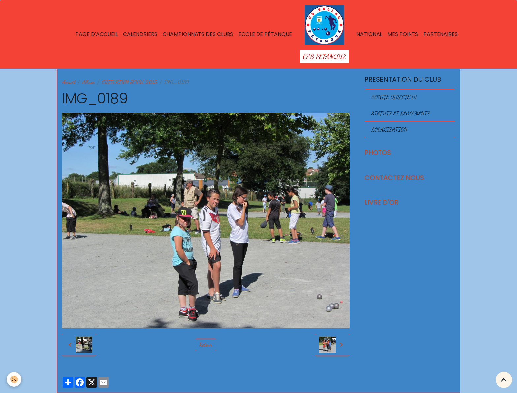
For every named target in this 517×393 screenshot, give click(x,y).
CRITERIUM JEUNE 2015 (129, 82)
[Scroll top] (504, 380)
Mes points (402, 34)
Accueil (68, 82)
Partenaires (440, 34)
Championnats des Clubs (198, 34)
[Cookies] (14, 379)
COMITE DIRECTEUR (394, 97)
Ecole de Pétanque (265, 34)
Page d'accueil (97, 34)
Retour (205, 345)
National (369, 34)
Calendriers (140, 34)
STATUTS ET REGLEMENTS (400, 113)
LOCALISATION (389, 129)
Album (88, 82)
